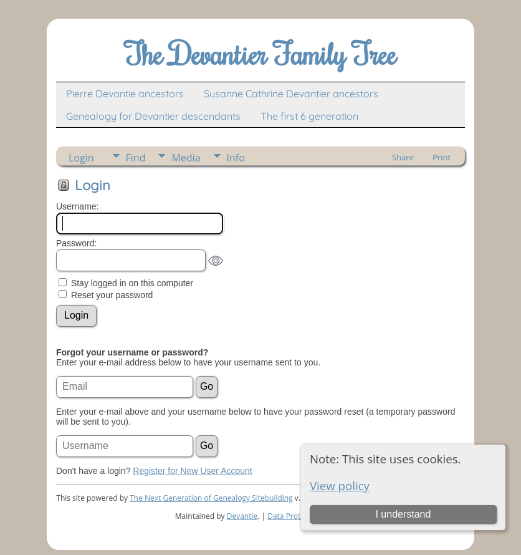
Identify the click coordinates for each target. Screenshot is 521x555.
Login (81, 158)
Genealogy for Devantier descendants (153, 116)
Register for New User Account (192, 471)
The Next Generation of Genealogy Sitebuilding (211, 498)
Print (442, 157)
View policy (340, 485)
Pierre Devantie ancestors (125, 93)
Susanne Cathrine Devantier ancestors (291, 93)
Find (136, 158)
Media (185, 158)
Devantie (242, 516)
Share (403, 157)
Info (236, 158)
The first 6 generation (309, 116)
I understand (403, 514)
